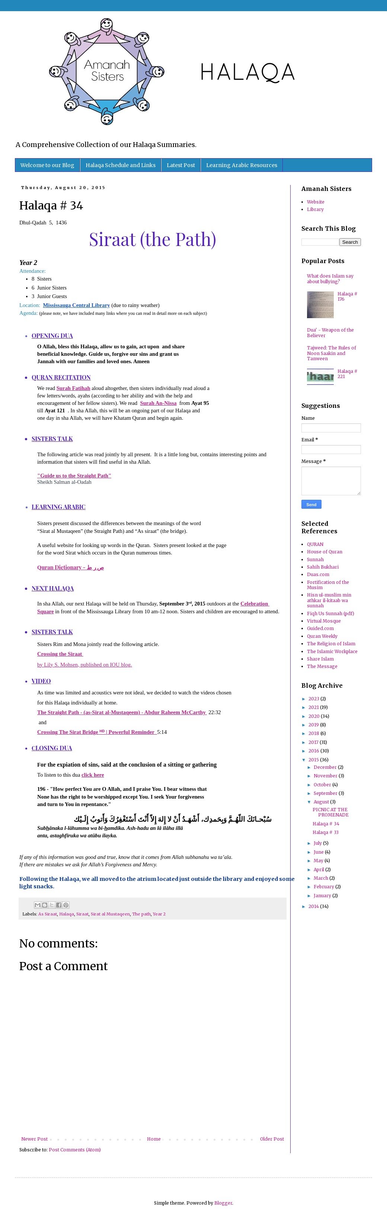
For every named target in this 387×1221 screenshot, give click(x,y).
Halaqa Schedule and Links (121, 165)
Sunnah (315, 559)
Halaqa (66, 914)
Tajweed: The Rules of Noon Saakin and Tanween (331, 353)
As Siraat (47, 914)
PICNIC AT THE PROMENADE (331, 812)
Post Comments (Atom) (75, 1150)
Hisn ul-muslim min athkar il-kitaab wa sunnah (329, 600)
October (323, 784)
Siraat (82, 914)
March (321, 878)
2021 (314, 707)
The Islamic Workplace (332, 651)
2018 (314, 733)
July (318, 843)
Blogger (223, 1203)
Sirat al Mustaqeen (110, 914)
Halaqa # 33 (326, 832)
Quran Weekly (322, 636)
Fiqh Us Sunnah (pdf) (330, 613)
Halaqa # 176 (348, 296)
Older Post (272, 1139)
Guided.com (320, 628)
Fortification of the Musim (328, 584)
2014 (314, 906)
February (324, 886)
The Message (322, 666)
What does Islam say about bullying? (330, 278)
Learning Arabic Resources (241, 165)
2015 (314, 760)
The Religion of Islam (331, 643)
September (326, 793)
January (323, 895)
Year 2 (159, 914)
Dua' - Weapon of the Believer (330, 332)
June (319, 852)
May (319, 860)
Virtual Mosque (324, 621)
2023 (314, 698)
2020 (314, 716)
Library (315, 209)
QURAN (315, 544)
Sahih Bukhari (323, 567)
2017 (314, 742)
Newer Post (34, 1139)
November (326, 776)
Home (154, 1139)
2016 (314, 751)
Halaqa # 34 (326, 824)
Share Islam (320, 659)
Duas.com (318, 574)
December (326, 767)
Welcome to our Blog (47, 165)
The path (141, 914)
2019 (314, 725)
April (319, 869)
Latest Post (181, 165)
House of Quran (324, 551)
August (322, 802)
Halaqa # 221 (348, 373)
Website (315, 202)
